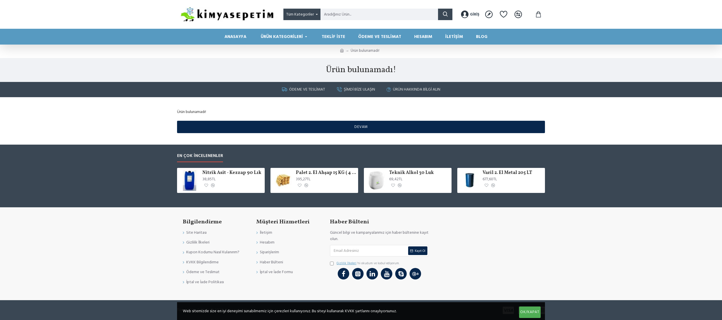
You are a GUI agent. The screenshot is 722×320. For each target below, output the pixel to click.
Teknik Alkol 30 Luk (411, 173)
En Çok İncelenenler (200, 156)
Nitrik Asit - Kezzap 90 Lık (231, 173)
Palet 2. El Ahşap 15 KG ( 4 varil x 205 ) (326, 173)
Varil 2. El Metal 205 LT (507, 173)
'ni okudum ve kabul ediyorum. (365, 263)
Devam (361, 126)
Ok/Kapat (529, 312)
